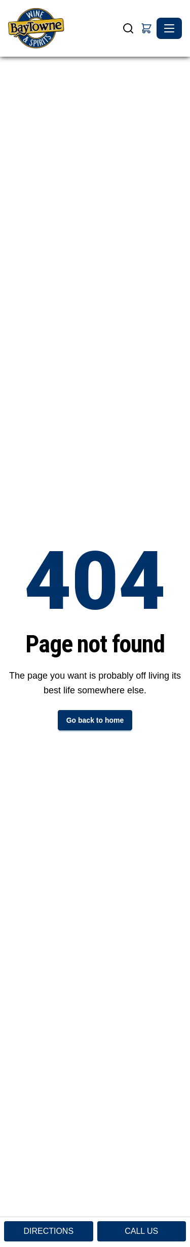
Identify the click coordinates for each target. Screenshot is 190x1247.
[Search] (128, 28)
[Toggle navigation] (169, 28)
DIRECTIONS (48, 1231)
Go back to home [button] (95, 720)
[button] (146, 28)
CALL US (141, 1231)
